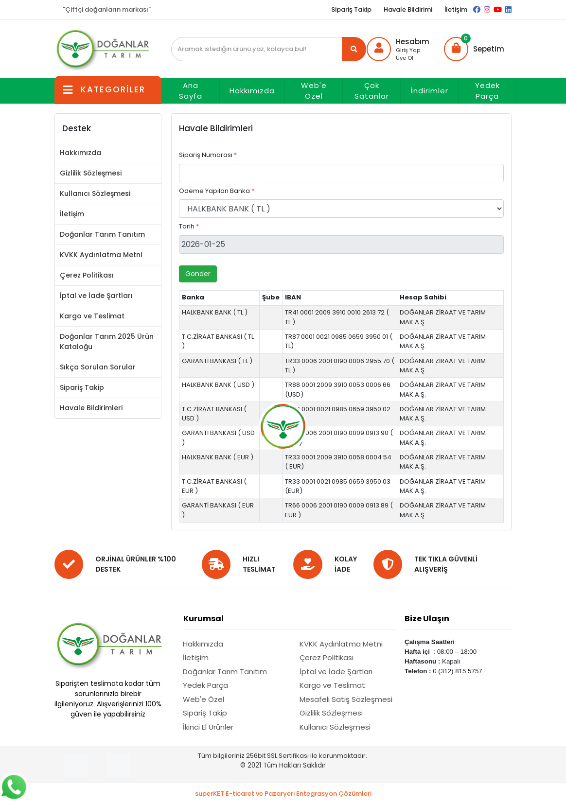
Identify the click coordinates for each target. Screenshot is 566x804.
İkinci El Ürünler (208, 727)
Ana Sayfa (190, 91)
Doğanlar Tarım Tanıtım (102, 234)
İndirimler (429, 91)
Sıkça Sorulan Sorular (98, 367)
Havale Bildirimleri (91, 408)
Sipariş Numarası (208, 154)
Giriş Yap (408, 50)
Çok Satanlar (371, 91)
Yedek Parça (487, 91)
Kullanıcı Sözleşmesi (95, 193)
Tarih (189, 226)
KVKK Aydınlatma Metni (101, 255)
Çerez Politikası (87, 275)
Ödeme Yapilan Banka (216, 190)
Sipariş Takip (351, 9)
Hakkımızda (252, 91)
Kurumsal (203, 618)
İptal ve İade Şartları (96, 295)
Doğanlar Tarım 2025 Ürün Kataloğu (107, 341)
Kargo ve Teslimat (92, 316)
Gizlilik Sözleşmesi (91, 173)
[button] (474, 49)
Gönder (198, 274)
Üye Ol (404, 58)
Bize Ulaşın (427, 618)
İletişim (455, 9)
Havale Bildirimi (408, 9)
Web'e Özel (314, 91)
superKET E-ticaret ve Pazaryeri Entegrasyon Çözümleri (283, 793)
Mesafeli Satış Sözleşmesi (346, 699)
